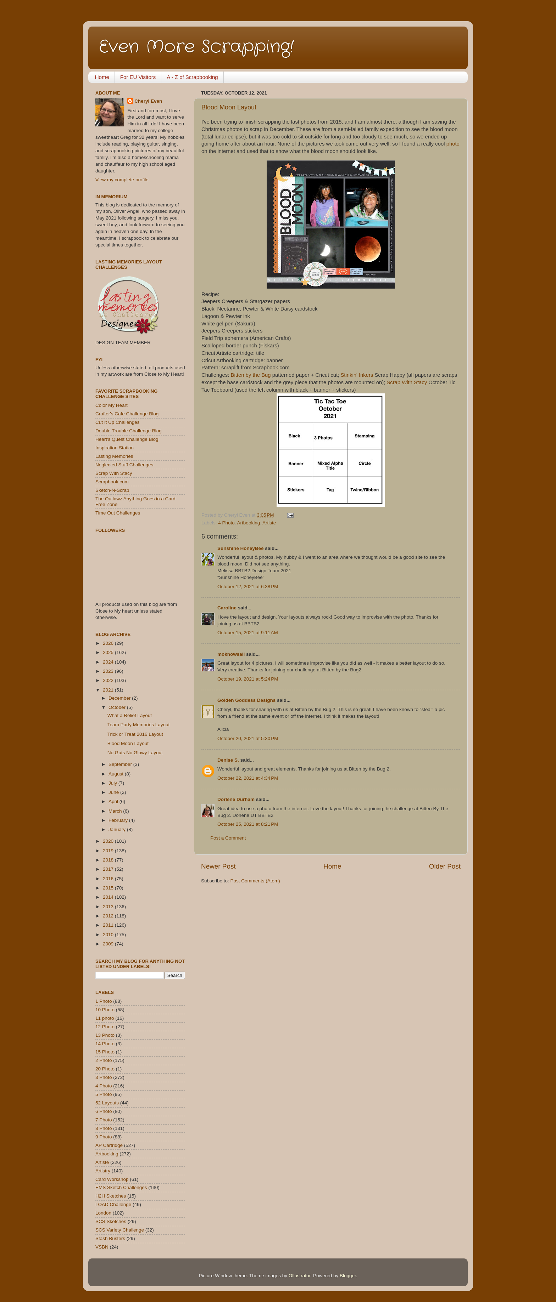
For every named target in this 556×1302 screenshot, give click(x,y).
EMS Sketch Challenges (121, 1187)
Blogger (348, 1275)
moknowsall (231, 654)
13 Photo (105, 1035)
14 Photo (105, 1043)
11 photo (104, 1018)
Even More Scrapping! (196, 47)
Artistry (102, 1170)
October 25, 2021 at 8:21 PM (247, 824)
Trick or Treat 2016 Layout (135, 734)
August (117, 774)
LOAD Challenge (113, 1204)
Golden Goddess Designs (246, 700)
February (119, 820)
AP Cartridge (109, 1145)
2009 (109, 943)
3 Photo (103, 1077)
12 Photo (105, 1026)
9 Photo (103, 1136)
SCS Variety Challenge (119, 1230)
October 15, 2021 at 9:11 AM (247, 632)
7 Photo (103, 1119)
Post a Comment (228, 838)
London (103, 1213)
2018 (109, 860)
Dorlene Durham (236, 799)
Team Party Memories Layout (138, 724)
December (120, 698)
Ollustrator (300, 1275)
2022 (109, 680)
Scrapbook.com (112, 481)
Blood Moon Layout (228, 107)
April (114, 801)
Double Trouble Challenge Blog (128, 430)
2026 (109, 643)
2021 (109, 690)
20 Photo (105, 1068)
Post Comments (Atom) (255, 880)
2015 (109, 888)
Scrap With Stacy (407, 382)
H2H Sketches (110, 1196)
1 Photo (103, 1001)
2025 (109, 652)
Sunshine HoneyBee (240, 548)
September (121, 764)
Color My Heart (111, 405)
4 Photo (226, 522)
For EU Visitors (138, 77)
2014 (109, 897)
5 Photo (103, 1094)
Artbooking (248, 522)
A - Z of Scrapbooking (192, 77)
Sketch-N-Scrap (112, 490)
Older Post (445, 866)
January (118, 829)
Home (102, 77)
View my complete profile (122, 179)
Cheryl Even (148, 101)
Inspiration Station (114, 447)
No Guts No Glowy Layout (135, 752)
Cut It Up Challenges (117, 422)
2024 (109, 662)
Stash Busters (110, 1238)
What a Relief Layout (129, 715)
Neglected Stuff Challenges (124, 464)
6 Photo (103, 1111)
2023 (109, 671)
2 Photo (103, 1060)
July (113, 783)
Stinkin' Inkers (356, 375)
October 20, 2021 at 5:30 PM (247, 738)
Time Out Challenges (117, 513)
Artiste (269, 522)
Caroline (227, 607)
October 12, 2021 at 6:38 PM (247, 586)
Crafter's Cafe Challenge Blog (127, 413)
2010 (109, 934)
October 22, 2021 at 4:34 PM (247, 778)
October (118, 707)
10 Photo (105, 1009)
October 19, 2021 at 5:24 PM (247, 679)
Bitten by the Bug (251, 375)
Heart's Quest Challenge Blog (126, 439)
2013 (109, 906)
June (114, 792)
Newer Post (218, 866)
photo (453, 144)
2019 (109, 850)
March (116, 811)
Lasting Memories (114, 456)
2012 (109, 916)
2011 (109, 925)
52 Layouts (107, 1102)
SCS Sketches (110, 1221)
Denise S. (228, 760)
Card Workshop (112, 1179)
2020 (109, 841)
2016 (109, 878)
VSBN (102, 1247)
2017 (109, 869)
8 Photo (103, 1128)
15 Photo (105, 1051)
